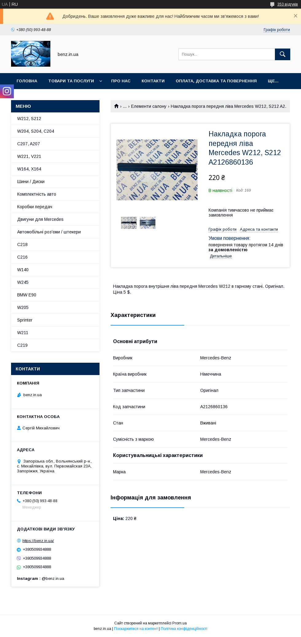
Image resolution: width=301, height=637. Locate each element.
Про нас (121, 81)
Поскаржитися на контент (136, 629)
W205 (23, 307)
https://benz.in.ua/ (38, 540)
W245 (23, 282)
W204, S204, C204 (35, 131)
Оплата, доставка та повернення (216, 81)
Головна (27, 81)
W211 (22, 332)
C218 (22, 244)
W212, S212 (29, 118)
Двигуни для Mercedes (40, 219)
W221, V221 (29, 156)
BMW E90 (26, 294)
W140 (23, 269)
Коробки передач (34, 206)
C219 (22, 345)
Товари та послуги (71, 81)
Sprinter (25, 320)
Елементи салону (148, 106)
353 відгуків (287, 4)
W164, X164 (29, 168)
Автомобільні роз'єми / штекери (49, 231)
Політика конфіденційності (184, 629)
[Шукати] (282, 54)
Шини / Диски (31, 181)
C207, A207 (28, 143)
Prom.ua (179, 623)
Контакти (153, 81)
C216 (22, 257)
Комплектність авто (36, 194)
